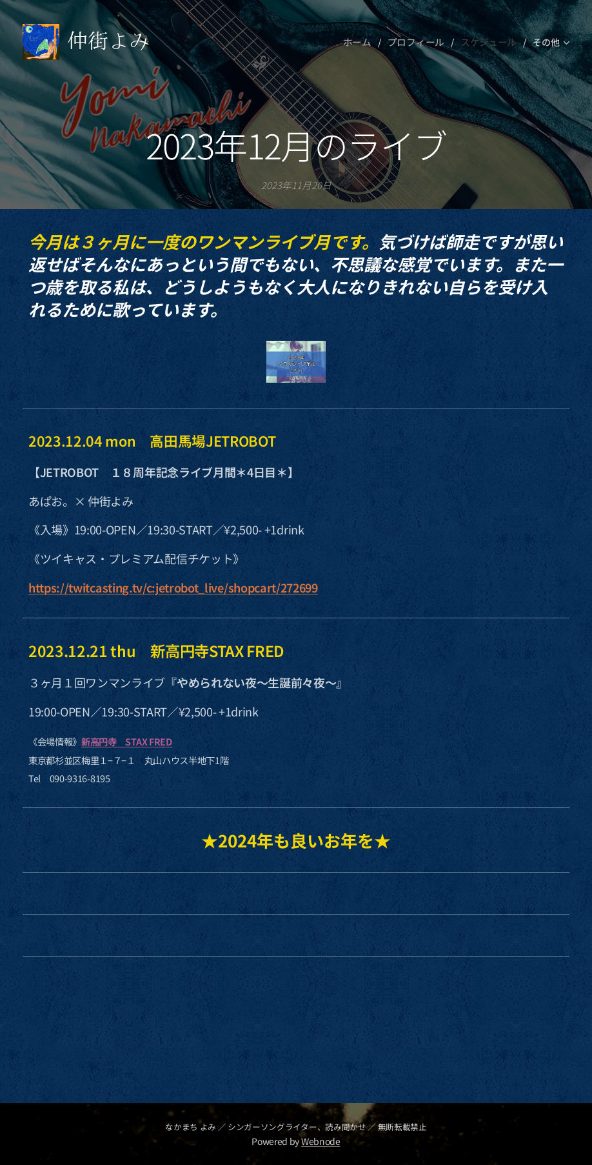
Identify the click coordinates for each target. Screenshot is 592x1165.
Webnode (320, 1141)
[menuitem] (366, 42)
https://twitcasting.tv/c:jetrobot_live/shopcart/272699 (173, 587)
